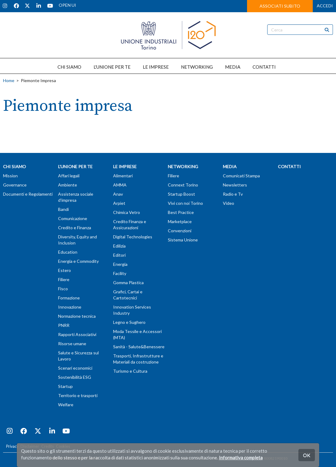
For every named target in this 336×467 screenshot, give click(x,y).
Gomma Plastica (128, 282)
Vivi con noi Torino (185, 203)
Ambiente (67, 184)
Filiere (63, 279)
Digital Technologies (132, 236)
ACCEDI (325, 5)
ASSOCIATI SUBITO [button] (280, 6)
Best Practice (181, 212)
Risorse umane (72, 343)
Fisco (63, 288)
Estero (64, 270)
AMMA (120, 184)
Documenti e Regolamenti (28, 194)
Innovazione (69, 307)
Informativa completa (241, 457)
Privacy (12, 446)
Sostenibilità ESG (74, 377)
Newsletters (235, 184)
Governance (15, 184)
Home (8, 80)
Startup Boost (181, 194)
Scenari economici (75, 368)
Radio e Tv (233, 194)
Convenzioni (179, 230)
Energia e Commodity (78, 261)
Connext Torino (183, 184)
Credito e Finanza (74, 227)
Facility (119, 273)
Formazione (69, 297)
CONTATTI (264, 67)
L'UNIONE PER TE (112, 67)
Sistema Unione (183, 239)
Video (228, 203)
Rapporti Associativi (77, 334)
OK (306, 455)
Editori (119, 255)
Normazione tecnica (77, 316)
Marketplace (180, 221)
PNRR (63, 325)
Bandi (63, 209)
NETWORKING (197, 67)
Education (67, 252)
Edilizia (119, 245)
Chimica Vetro (126, 212)
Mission (10, 175)
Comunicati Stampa (241, 175)
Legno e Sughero (129, 322)
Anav (118, 194)
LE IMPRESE (156, 67)
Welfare (65, 404)
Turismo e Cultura (130, 371)
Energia (120, 264)
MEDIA (232, 67)
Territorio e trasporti (78, 395)
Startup (65, 386)
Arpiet (119, 203)
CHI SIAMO (69, 67)
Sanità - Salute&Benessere (138, 346)
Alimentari (123, 175)
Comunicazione (72, 218)
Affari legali (68, 175)
